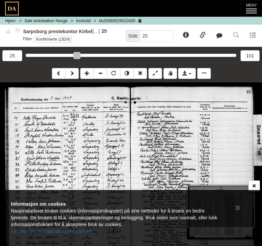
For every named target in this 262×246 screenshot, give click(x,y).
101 (250, 55)
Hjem (10, 20)
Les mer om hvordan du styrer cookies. (52, 231)
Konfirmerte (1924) (53, 39)
